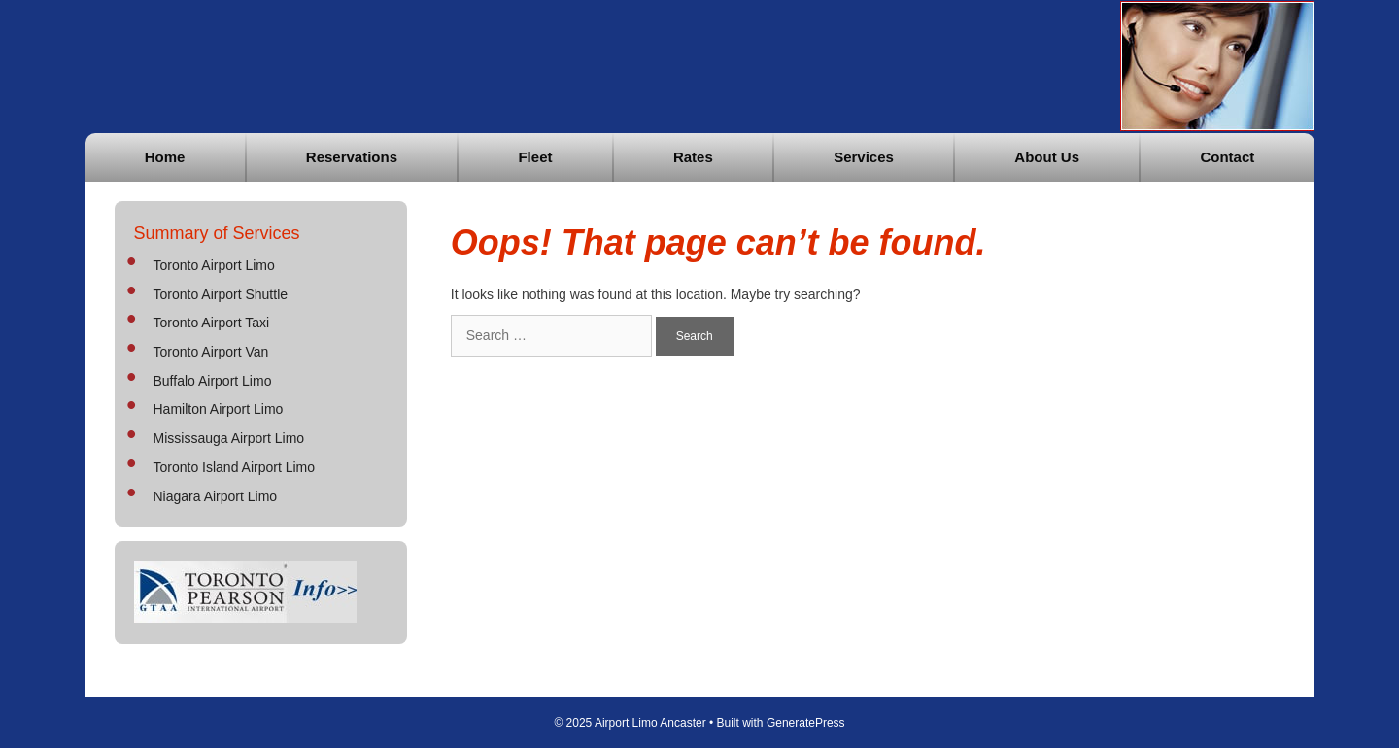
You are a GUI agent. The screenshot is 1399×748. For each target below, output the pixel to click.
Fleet (535, 157)
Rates (693, 157)
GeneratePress (806, 723)
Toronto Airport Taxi (212, 322)
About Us (1046, 157)
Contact (1227, 157)
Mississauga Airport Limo (229, 438)
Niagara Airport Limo (216, 496)
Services (864, 157)
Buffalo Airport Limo (213, 381)
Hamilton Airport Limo (219, 409)
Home (165, 157)
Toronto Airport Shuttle (221, 294)
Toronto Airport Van (211, 351)
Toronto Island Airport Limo (235, 467)
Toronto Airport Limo (214, 265)
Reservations (351, 157)
